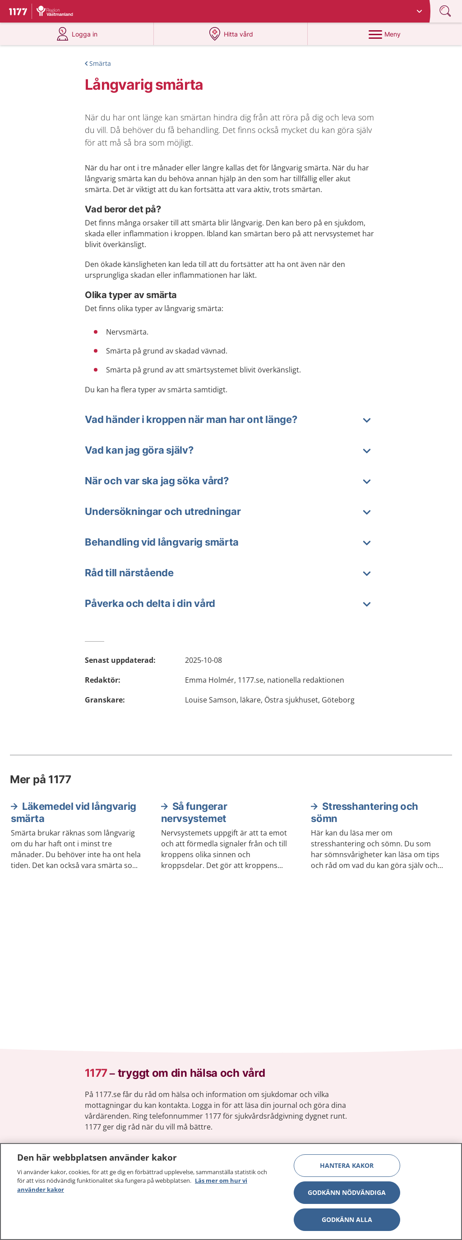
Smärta (100, 63)
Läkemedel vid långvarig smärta (73, 812)
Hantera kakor (347, 1167)
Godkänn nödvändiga (347, 1194)
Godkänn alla (347, 1221)
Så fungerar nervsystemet (194, 812)
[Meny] (385, 34)
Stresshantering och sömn (364, 812)
